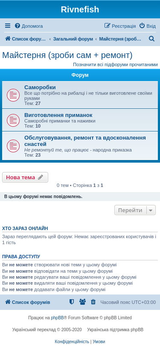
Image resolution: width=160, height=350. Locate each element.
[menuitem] (28, 26)
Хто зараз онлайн (25, 228)
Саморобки (40, 87)
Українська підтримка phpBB (115, 329)
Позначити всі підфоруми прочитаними (115, 64)
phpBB (57, 317)
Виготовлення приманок (58, 115)
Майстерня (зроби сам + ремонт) (67, 55)
